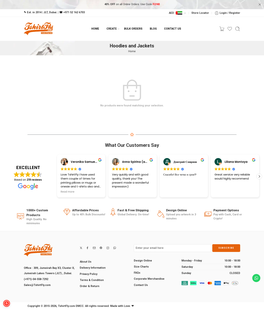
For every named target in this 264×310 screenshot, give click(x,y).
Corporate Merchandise (149, 278)
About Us (85, 261)
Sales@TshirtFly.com (37, 285)
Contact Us (141, 285)
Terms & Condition (92, 280)
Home (132, 51)
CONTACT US (172, 28)
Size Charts (141, 266)
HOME (95, 28)
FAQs (137, 272)
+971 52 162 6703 (74, 12)
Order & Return (89, 286)
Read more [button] (67, 191)
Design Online (143, 260)
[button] (259, 176)
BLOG (153, 28)
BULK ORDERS (133, 28)
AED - (175, 13)
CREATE (112, 29)
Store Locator (200, 13)
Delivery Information (93, 267)
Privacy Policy (88, 274)
